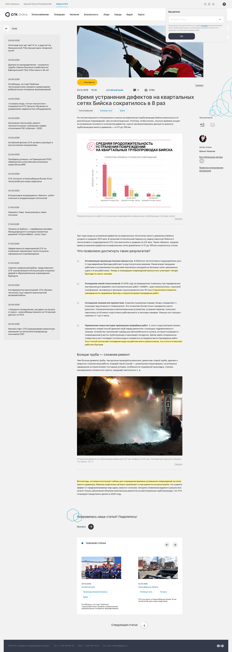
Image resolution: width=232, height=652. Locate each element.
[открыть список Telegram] (209, 4)
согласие (204, 25)
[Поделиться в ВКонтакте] (85, 527)
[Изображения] (213, 125)
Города (117, 14)
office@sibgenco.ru (119, 646)
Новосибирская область (148, 587)
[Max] (213, 4)
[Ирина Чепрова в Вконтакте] (201, 161)
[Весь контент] (202, 125)
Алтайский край (114, 90)
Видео (129, 14)
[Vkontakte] (205, 4)
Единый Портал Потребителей (37, 4)
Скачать (199, 85)
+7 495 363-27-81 (91, 646)
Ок (181, 36)
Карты (141, 14)
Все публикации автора (211, 157)
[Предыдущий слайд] (167, 545)
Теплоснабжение (40, 14)
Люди (106, 14)
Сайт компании (12, 4)
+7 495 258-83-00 (66, 646)
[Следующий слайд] (175, 545)
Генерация (59, 14)
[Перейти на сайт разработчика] (220, 645)
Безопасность (91, 14)
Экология (74, 14)
